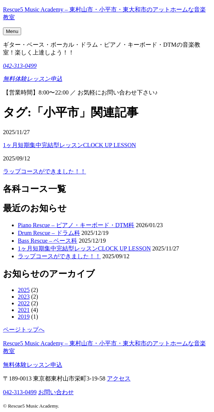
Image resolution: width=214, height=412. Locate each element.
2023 (24, 296)
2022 (24, 303)
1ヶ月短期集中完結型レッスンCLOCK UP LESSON (69, 145)
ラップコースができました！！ (44, 171)
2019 (24, 316)
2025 (24, 290)
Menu (12, 31)
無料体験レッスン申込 (32, 79)
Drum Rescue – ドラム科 (49, 233)
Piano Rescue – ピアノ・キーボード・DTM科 (76, 225)
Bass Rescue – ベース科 (47, 240)
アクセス (119, 378)
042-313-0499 (20, 66)
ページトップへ (24, 329)
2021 (24, 310)
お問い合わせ (56, 392)
